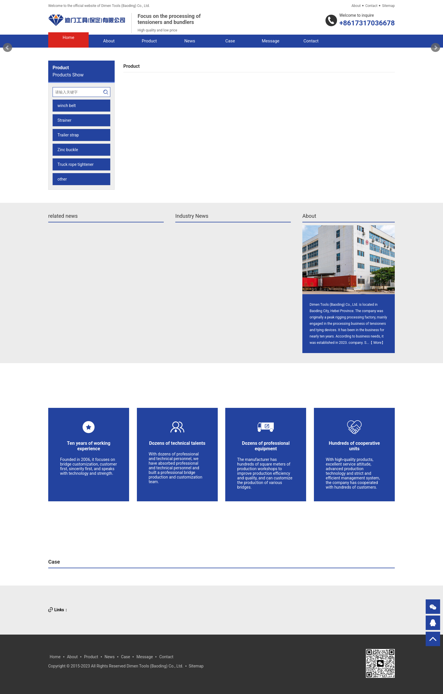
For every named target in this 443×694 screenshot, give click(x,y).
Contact (371, 6)
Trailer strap (68, 135)
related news (63, 216)
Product (91, 656)
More (377, 343)
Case (54, 562)
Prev (7, 47)
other (62, 179)
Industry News (192, 216)
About (356, 6)
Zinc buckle (67, 149)
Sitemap (388, 6)
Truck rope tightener (75, 164)
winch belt (66, 105)
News (110, 656)
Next (435, 47)
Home (55, 656)
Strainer (64, 120)
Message (144, 656)
